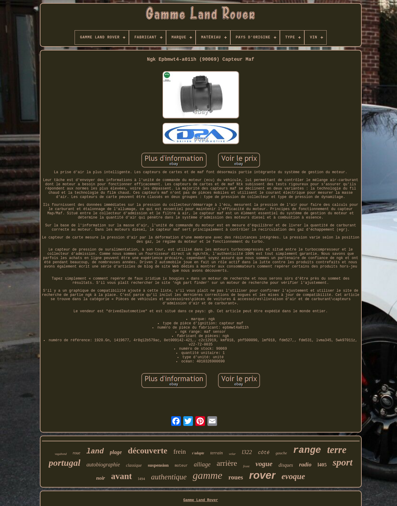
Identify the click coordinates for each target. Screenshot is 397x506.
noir (100, 478)
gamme (207, 475)
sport (343, 462)
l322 (247, 452)
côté (263, 453)
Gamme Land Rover (200, 500)
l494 (141, 478)
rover (262, 475)
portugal (64, 463)
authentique (169, 477)
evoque (293, 476)
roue (76, 453)
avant (121, 476)
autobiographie (103, 465)
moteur (181, 466)
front (246, 466)
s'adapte (198, 453)
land (95, 451)
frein (179, 451)
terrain (216, 452)
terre (336, 449)
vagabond (60, 454)
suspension (158, 465)
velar (232, 454)
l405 (322, 465)
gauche (281, 453)
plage (116, 452)
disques (285, 465)
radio (305, 464)
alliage (202, 464)
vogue (263, 464)
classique (134, 465)
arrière (226, 463)
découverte (148, 450)
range (307, 450)
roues (235, 477)
